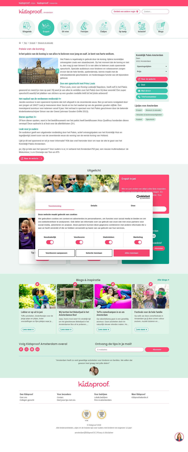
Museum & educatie (153, 110)
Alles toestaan (131, 253)
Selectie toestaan (94, 253)
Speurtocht (150, 119)
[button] (20, 71)
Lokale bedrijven (101, 397)
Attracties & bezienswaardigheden (149, 115)
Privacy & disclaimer (105, 433)
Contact (60, 397)
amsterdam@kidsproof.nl (85, 433)
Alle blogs (163, 280)
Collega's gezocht (27, 400)
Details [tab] (94, 205)
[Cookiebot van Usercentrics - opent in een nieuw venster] (138, 197)
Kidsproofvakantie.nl (140, 397)
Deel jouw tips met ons (66, 400)
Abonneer (158, 248)
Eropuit (139, 110)
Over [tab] (133, 205)
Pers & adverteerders (102, 400)
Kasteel (139, 119)
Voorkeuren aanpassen (56, 253)
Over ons (23, 397)
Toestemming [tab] (54, 206)
